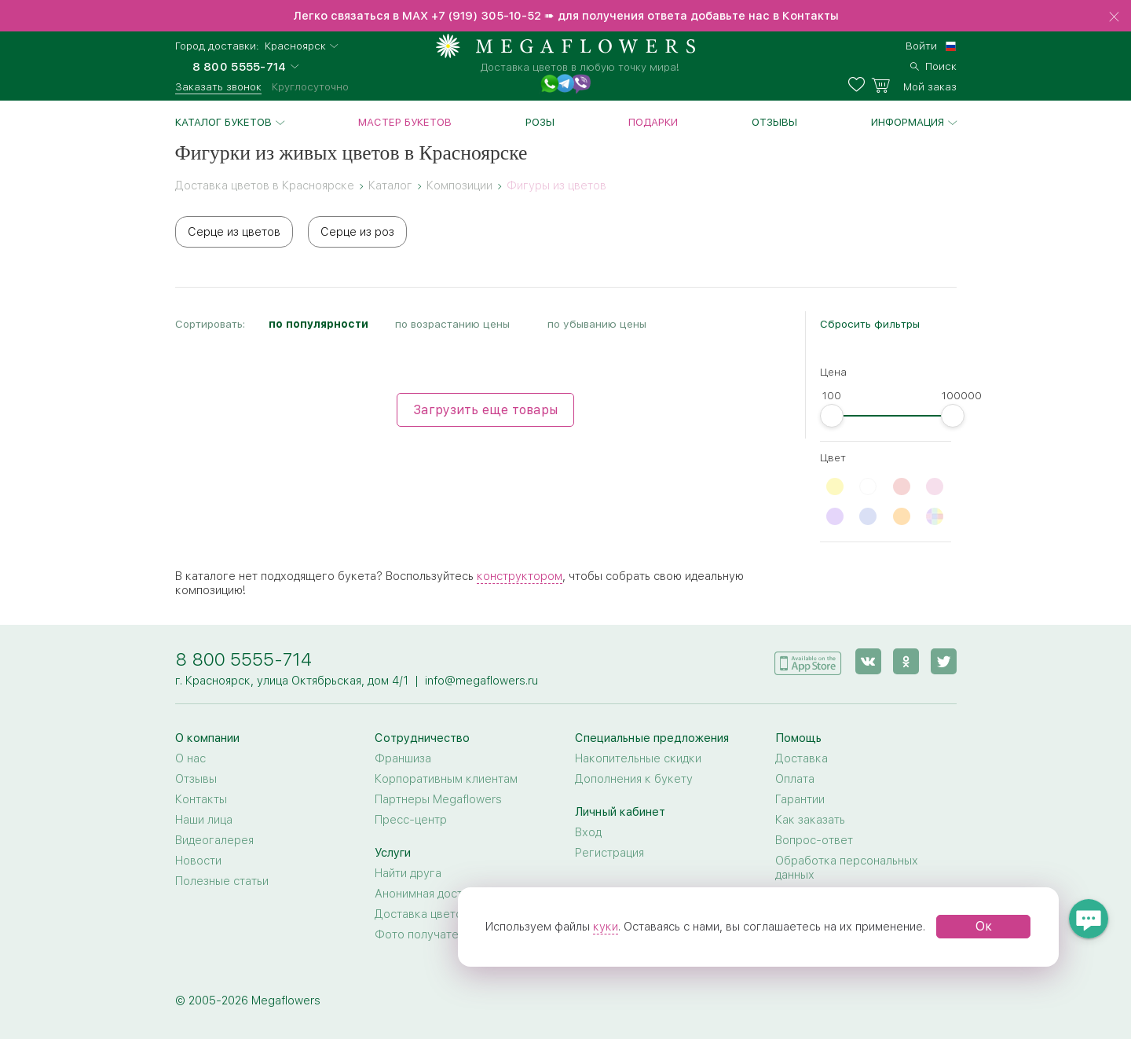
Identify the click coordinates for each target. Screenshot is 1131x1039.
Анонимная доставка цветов (452, 894)
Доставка (801, 758)
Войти (921, 45)
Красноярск (295, 46)
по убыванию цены (596, 324)
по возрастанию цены (452, 324)
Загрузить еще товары (485, 409)
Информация (907, 122)
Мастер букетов (405, 122)
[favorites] (859, 85)
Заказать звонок (218, 86)
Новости (198, 861)
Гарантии (800, 799)
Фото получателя (422, 934)
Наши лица (203, 820)
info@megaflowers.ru (481, 681)
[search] (933, 64)
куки (605, 927)
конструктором (519, 576)
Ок (983, 926)
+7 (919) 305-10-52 (486, 16)
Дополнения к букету (634, 779)
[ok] (906, 661)
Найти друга (408, 873)
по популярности (318, 324)
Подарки (653, 122)
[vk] (868, 661)
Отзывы (774, 122)
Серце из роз (357, 232)
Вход (588, 832)
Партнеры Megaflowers (438, 799)
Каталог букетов (223, 122)
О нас (190, 758)
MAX (416, 16)
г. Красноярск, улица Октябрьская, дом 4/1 (291, 681)
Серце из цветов (234, 232)
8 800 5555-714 (243, 659)
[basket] (914, 85)
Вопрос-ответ (814, 840)
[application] (808, 661)
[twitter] (944, 661)
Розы (540, 122)
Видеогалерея (214, 840)
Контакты (201, 799)
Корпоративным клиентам (446, 779)
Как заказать (810, 820)
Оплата (794, 779)
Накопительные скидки (638, 758)
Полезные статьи (222, 881)
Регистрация (609, 853)
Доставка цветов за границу (453, 914)
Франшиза (403, 758)
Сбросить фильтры (870, 324)
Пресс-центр (411, 820)
